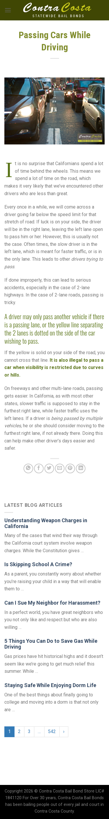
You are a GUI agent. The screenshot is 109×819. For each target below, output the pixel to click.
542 (52, 731)
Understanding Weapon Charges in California (45, 523)
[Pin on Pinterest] (70, 468)
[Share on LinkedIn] (80, 468)
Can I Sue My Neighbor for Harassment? (52, 603)
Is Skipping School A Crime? (38, 564)
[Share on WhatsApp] (28, 468)
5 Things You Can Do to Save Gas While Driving (50, 644)
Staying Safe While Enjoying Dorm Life (50, 685)
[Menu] (7, 10)
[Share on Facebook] (39, 468)
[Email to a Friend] (60, 468)
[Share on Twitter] (49, 468)
